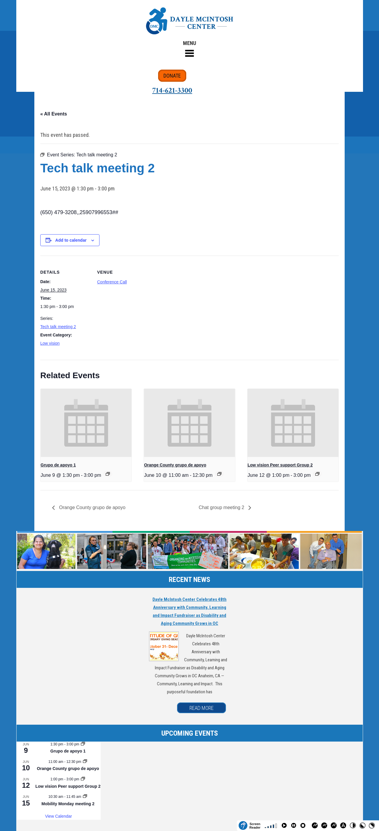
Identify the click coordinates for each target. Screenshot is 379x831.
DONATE (172, 76)
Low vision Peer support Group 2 (280, 465)
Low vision (50, 343)
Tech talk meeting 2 (58, 326)
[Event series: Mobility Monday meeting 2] (85, 797)
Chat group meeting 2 (222, 507)
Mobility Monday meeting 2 (67, 803)
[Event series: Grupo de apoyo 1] (108, 474)
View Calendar (58, 816)
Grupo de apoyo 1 (58, 465)
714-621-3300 (172, 90)
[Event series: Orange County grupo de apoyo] (219, 474)
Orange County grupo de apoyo (175, 465)
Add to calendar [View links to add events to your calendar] (71, 240)
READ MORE (201, 708)
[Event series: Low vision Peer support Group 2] (317, 474)
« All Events (53, 113)
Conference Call (112, 282)
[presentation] (86, 423)
